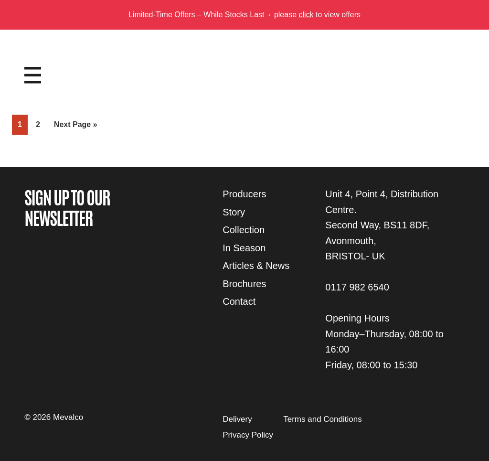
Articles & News (256, 265)
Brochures (244, 284)
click (306, 15)
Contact (239, 301)
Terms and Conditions (322, 419)
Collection (244, 230)
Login (444, 65)
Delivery (237, 419)
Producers (244, 194)
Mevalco (244, 82)
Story (234, 212)
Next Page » (75, 126)
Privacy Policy (248, 435)
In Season (244, 248)
